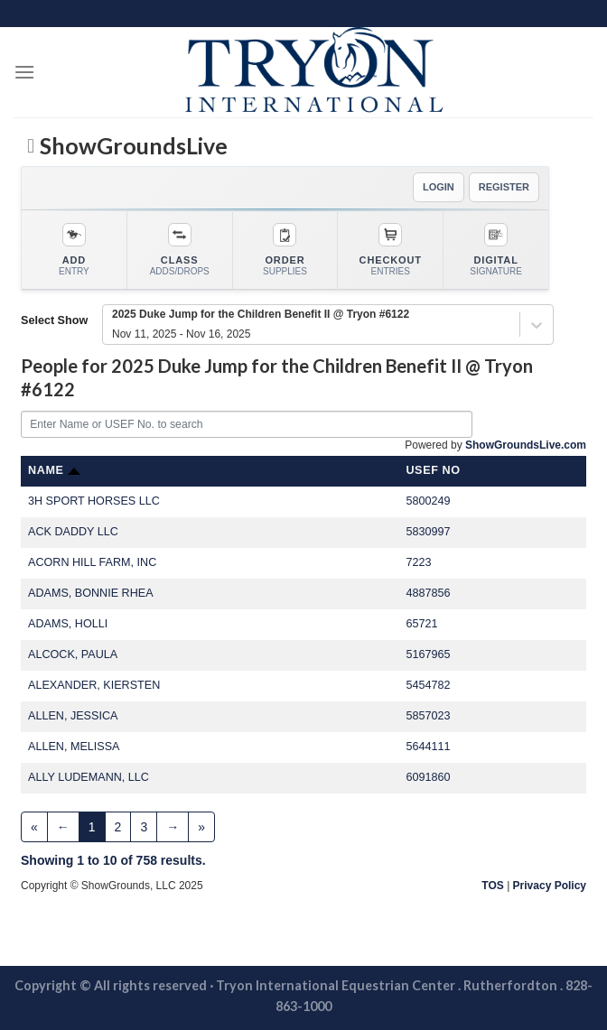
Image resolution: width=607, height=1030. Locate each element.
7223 (418, 562)
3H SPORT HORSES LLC (94, 501)
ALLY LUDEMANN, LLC (88, 777)
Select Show (54, 320)
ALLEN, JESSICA (72, 716)
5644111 (428, 746)
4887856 (428, 593)
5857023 (428, 716)
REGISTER (504, 186)
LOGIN (438, 186)
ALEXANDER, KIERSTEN (94, 685)
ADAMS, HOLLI (67, 623)
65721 (421, 623)
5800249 (428, 501)
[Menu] (24, 72)
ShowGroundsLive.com (525, 445)
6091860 (428, 777)
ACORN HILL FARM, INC (92, 562)
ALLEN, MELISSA (74, 746)
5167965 (428, 654)
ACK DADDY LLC (73, 531)
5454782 (428, 685)
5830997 (428, 531)
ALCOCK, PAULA (72, 654)
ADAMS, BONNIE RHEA (91, 593)
